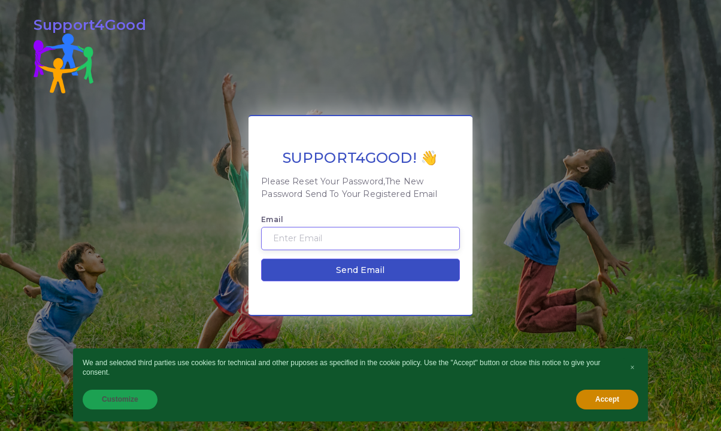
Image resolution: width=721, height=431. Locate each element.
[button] (632, 367)
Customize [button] (120, 399)
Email (272, 219)
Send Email (360, 270)
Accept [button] (607, 399)
